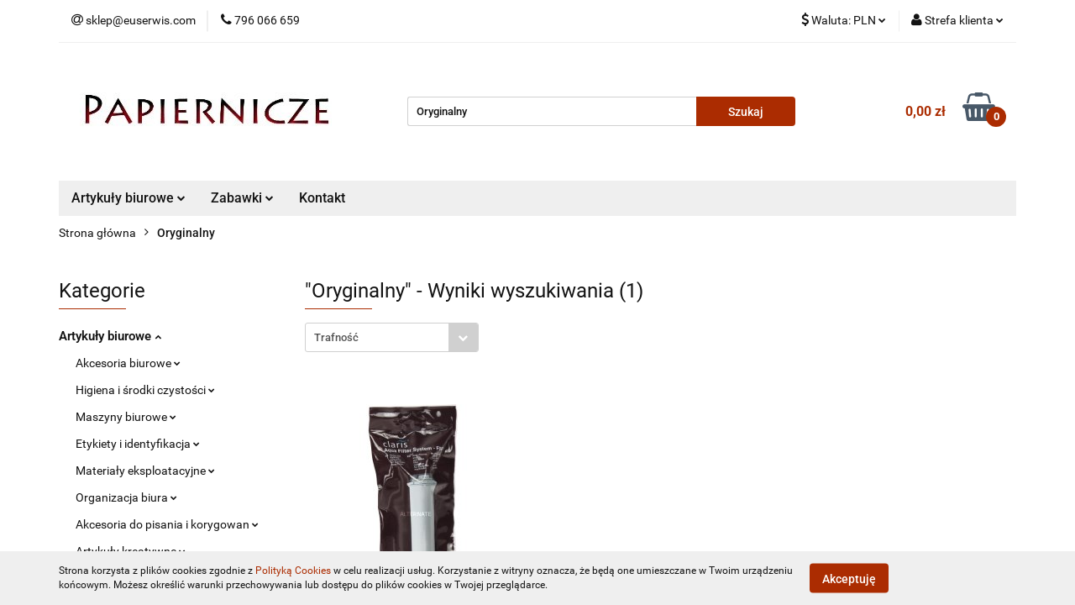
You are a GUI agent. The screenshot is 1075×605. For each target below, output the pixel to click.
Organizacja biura (126, 497)
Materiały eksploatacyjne (145, 470)
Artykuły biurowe (128, 198)
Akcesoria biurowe (128, 363)
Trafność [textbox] (336, 337)
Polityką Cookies (293, 570)
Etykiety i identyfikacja (138, 443)
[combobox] (392, 337)
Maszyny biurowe (126, 417)
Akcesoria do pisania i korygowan (167, 524)
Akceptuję (849, 578)
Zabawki (242, 198)
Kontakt (322, 198)
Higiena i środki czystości (145, 390)
